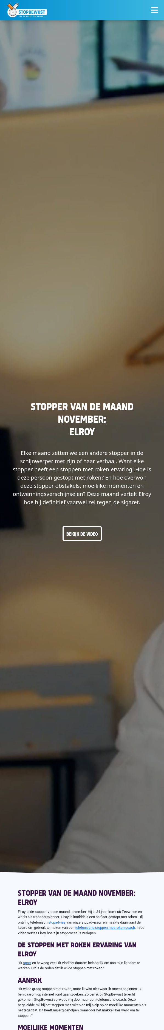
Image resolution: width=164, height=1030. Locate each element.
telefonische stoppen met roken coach (105, 927)
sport (27, 962)
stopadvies (57, 922)
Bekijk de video (82, 533)
